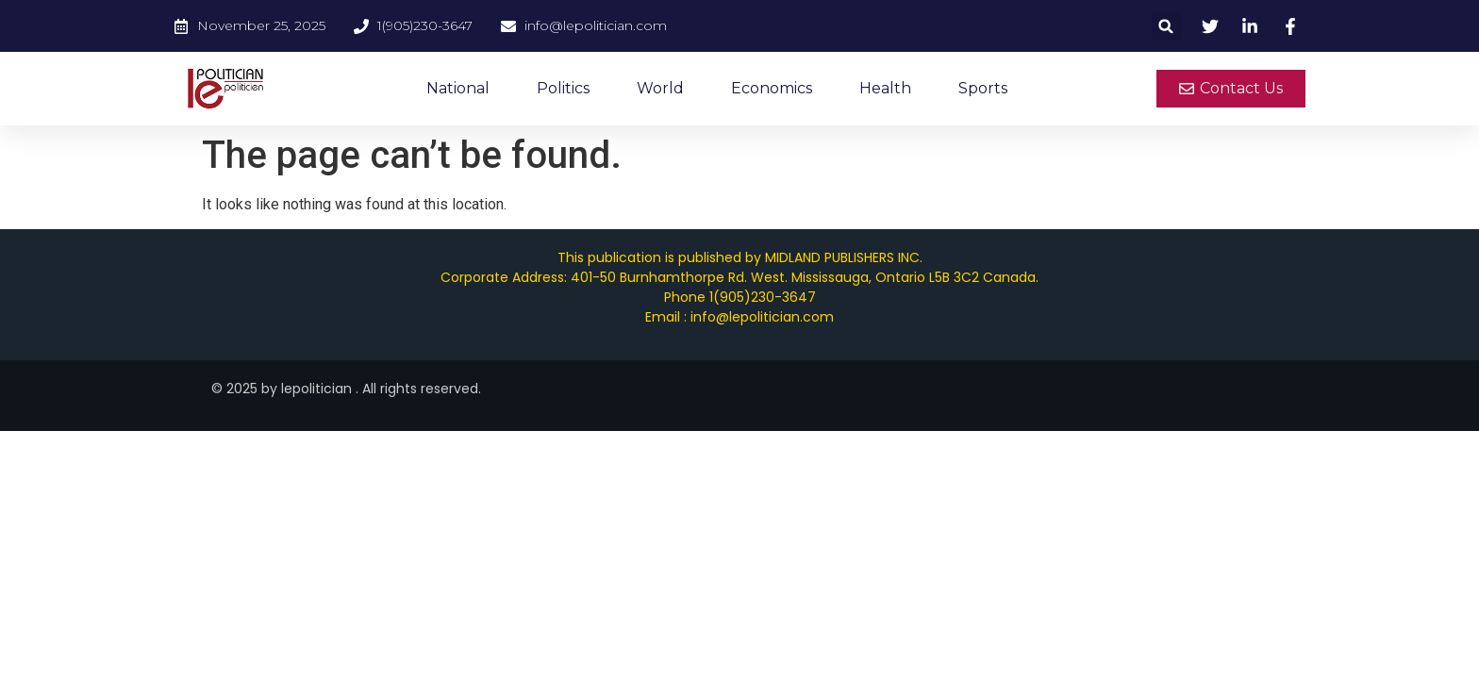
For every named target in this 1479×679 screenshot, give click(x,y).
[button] (1166, 26)
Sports (982, 88)
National (458, 88)
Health (885, 88)
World (660, 88)
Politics (563, 88)
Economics (771, 88)
